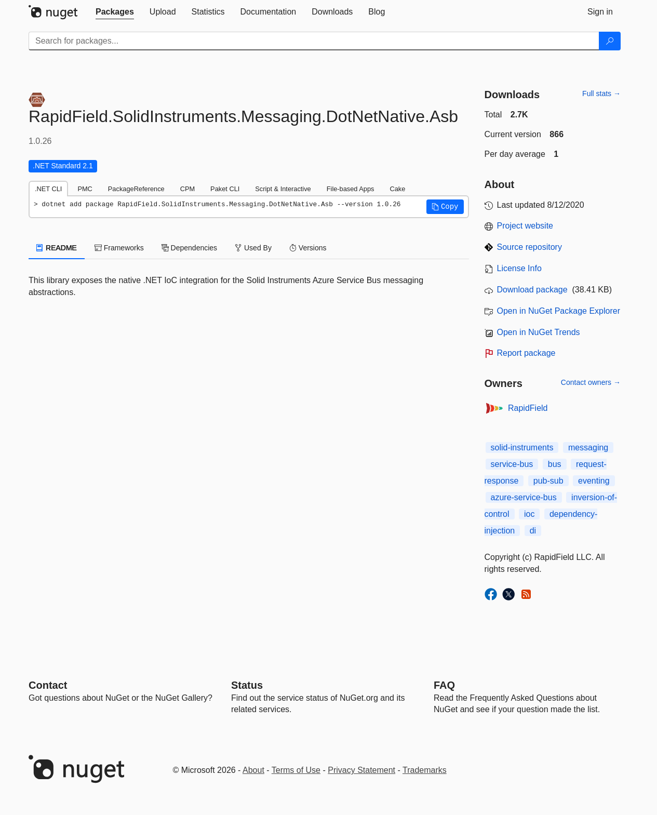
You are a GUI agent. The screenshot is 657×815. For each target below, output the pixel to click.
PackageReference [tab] (136, 189)
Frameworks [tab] (119, 248)
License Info (519, 268)
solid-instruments (522, 447)
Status (247, 685)
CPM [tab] (187, 189)
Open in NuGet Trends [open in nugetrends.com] (538, 332)
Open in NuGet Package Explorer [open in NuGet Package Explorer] (558, 310)
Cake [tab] (397, 189)
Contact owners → (591, 382)
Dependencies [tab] (189, 248)
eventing (594, 480)
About (253, 770)
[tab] (115, 12)
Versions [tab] (308, 248)
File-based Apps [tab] (350, 189)
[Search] (610, 41)
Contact (48, 685)
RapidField (527, 408)
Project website (525, 225)
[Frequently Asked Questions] (444, 685)
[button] (445, 206)
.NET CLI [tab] (48, 189)
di (533, 530)
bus (554, 464)
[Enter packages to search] (314, 41)
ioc (529, 514)
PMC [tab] (84, 189)
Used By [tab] (253, 248)
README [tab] (56, 248)
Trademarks (425, 770)
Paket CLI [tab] (224, 189)
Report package (526, 353)
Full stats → (601, 93)
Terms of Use (296, 770)
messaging (588, 447)
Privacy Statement (361, 770)
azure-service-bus (524, 497)
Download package (532, 289)
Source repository (529, 247)
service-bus (512, 464)
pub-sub (548, 480)
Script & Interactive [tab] (283, 189)
